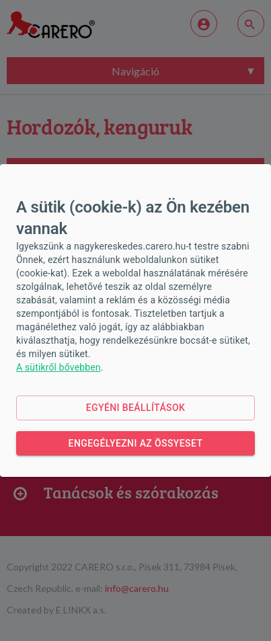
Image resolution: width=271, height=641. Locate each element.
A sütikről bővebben (58, 367)
